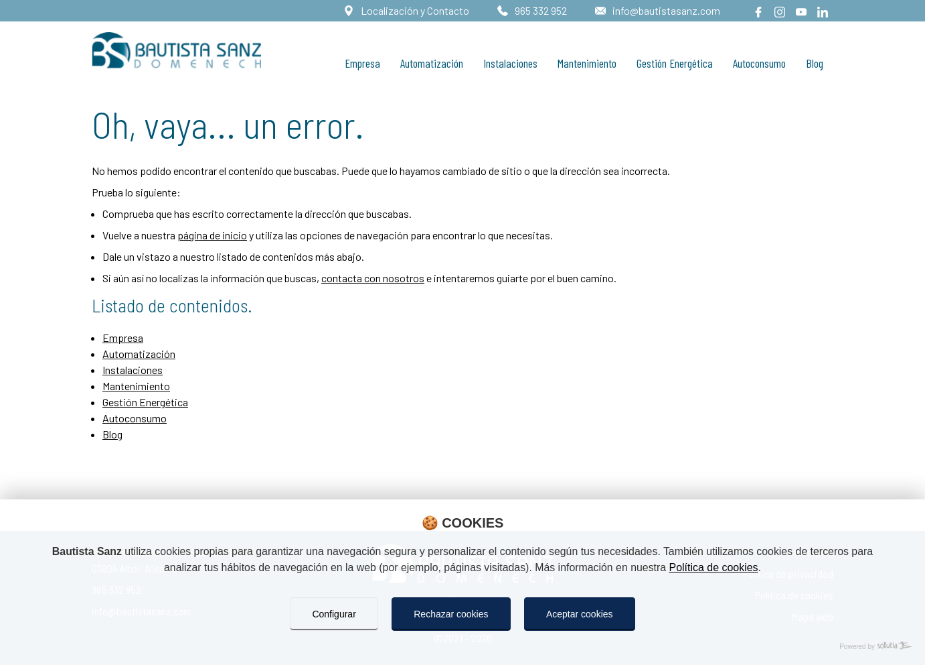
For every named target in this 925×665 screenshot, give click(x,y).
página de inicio (212, 235)
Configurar (333, 614)
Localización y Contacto (414, 10)
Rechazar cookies (451, 614)
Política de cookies (715, 567)
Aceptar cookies (579, 614)
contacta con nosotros (372, 277)
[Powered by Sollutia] (462, 647)
